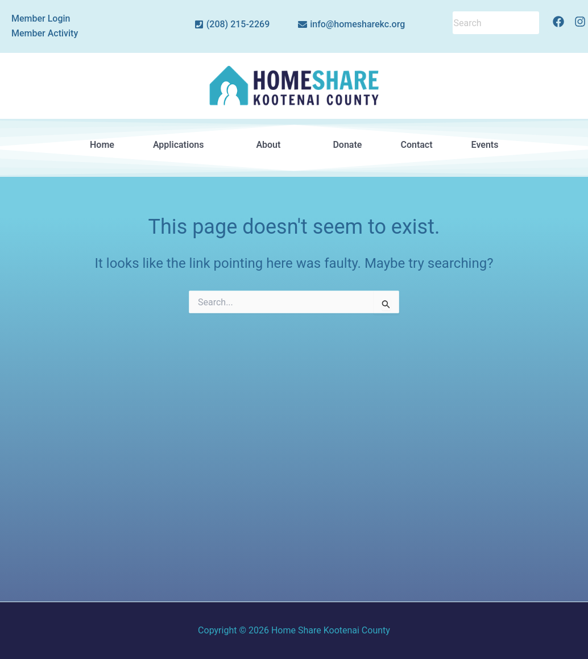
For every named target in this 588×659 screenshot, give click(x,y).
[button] (185, 145)
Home (102, 144)
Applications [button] (185, 144)
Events (484, 144)
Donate (347, 144)
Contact (416, 144)
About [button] (275, 144)
